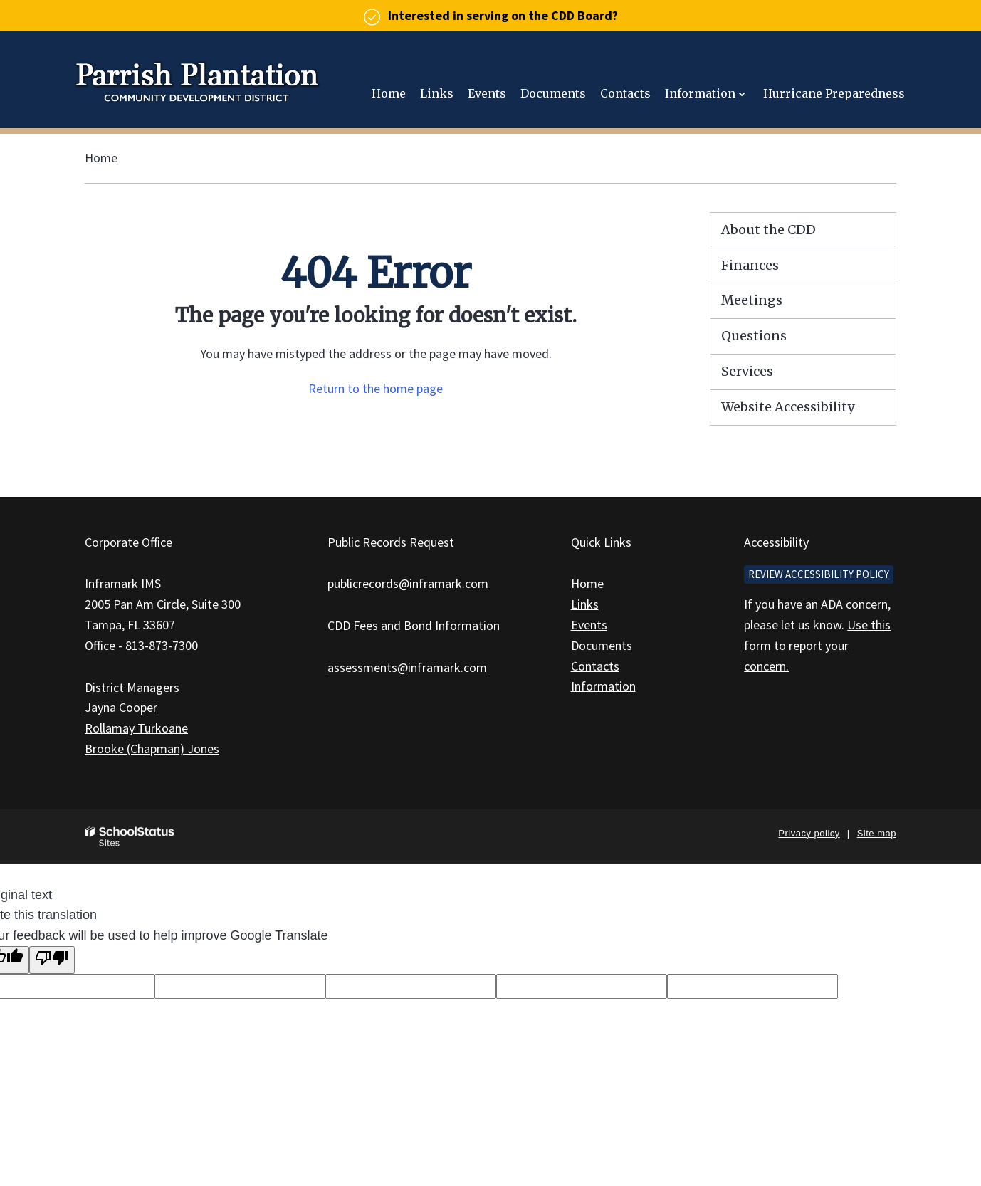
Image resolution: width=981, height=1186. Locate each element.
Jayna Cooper (121, 707)
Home (101, 157)
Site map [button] (876, 833)
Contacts (595, 666)
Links (585, 604)
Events (589, 624)
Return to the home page (375, 388)
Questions (754, 335)
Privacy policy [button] (808, 833)
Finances (750, 265)
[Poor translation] (52, 960)
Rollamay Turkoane (136, 728)
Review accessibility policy (818, 574)
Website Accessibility (787, 407)
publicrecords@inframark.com (407, 583)
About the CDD (768, 229)
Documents (601, 645)
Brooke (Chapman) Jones (152, 748)
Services (747, 371)
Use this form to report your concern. (817, 645)
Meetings (751, 300)
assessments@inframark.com (407, 667)
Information (603, 686)
